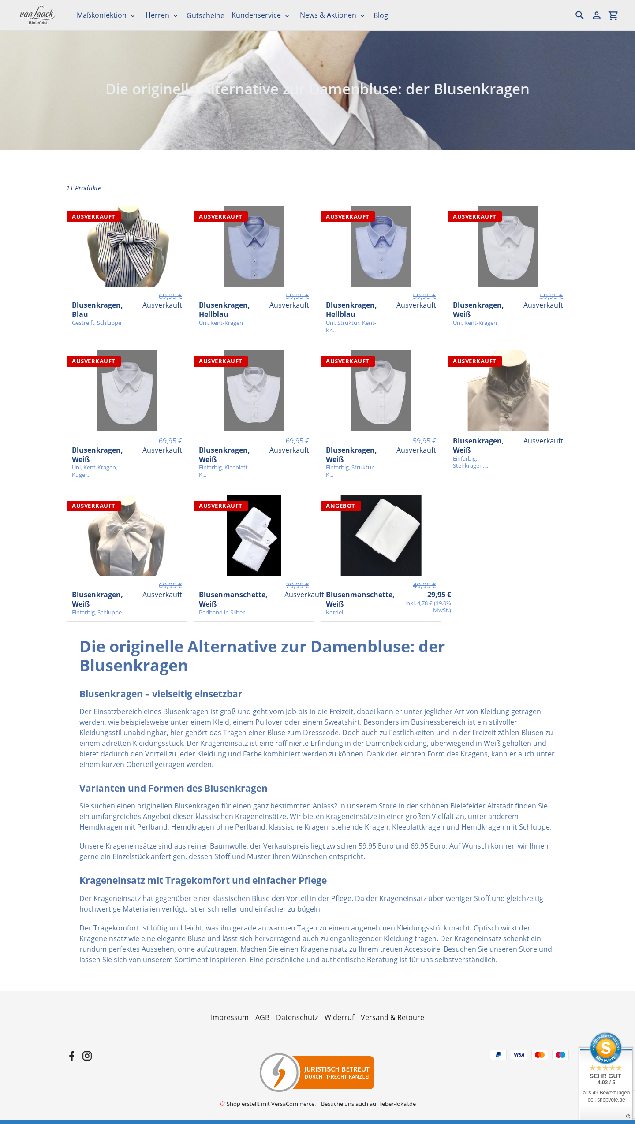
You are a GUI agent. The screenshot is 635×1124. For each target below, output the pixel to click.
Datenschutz (297, 1017)
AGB (262, 1017)
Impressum (230, 1017)
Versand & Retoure (392, 1017)
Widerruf (339, 1017)
